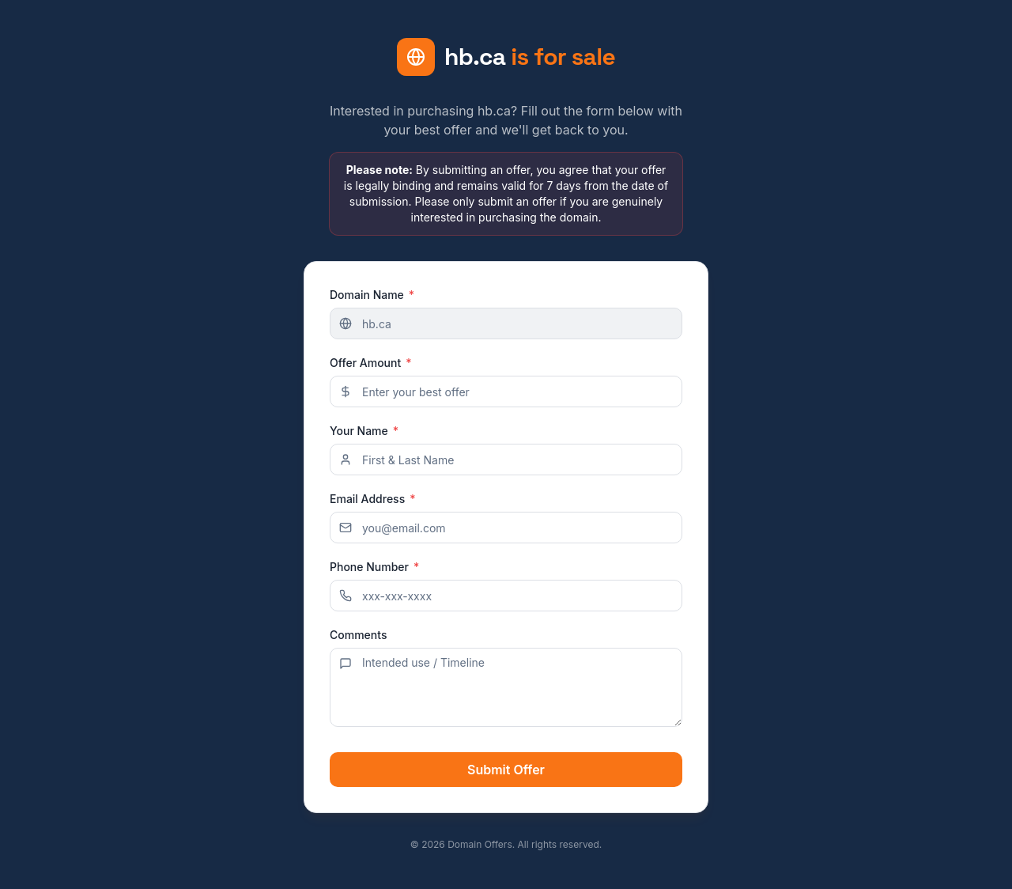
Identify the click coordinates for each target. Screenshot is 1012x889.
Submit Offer (506, 769)
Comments (358, 634)
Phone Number (374, 567)
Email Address (373, 499)
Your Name (364, 431)
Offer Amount (371, 363)
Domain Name (372, 295)
